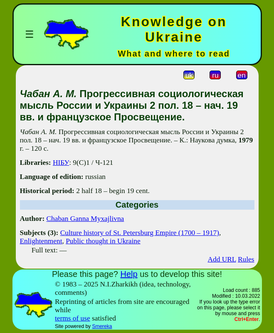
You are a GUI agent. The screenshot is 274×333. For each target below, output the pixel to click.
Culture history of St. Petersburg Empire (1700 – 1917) (139, 233)
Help (128, 274)
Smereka (102, 326)
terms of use (72, 318)
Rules (246, 259)
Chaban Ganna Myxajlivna (85, 219)
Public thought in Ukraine (103, 241)
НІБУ (61, 162)
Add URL (221, 259)
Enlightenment (41, 241)
